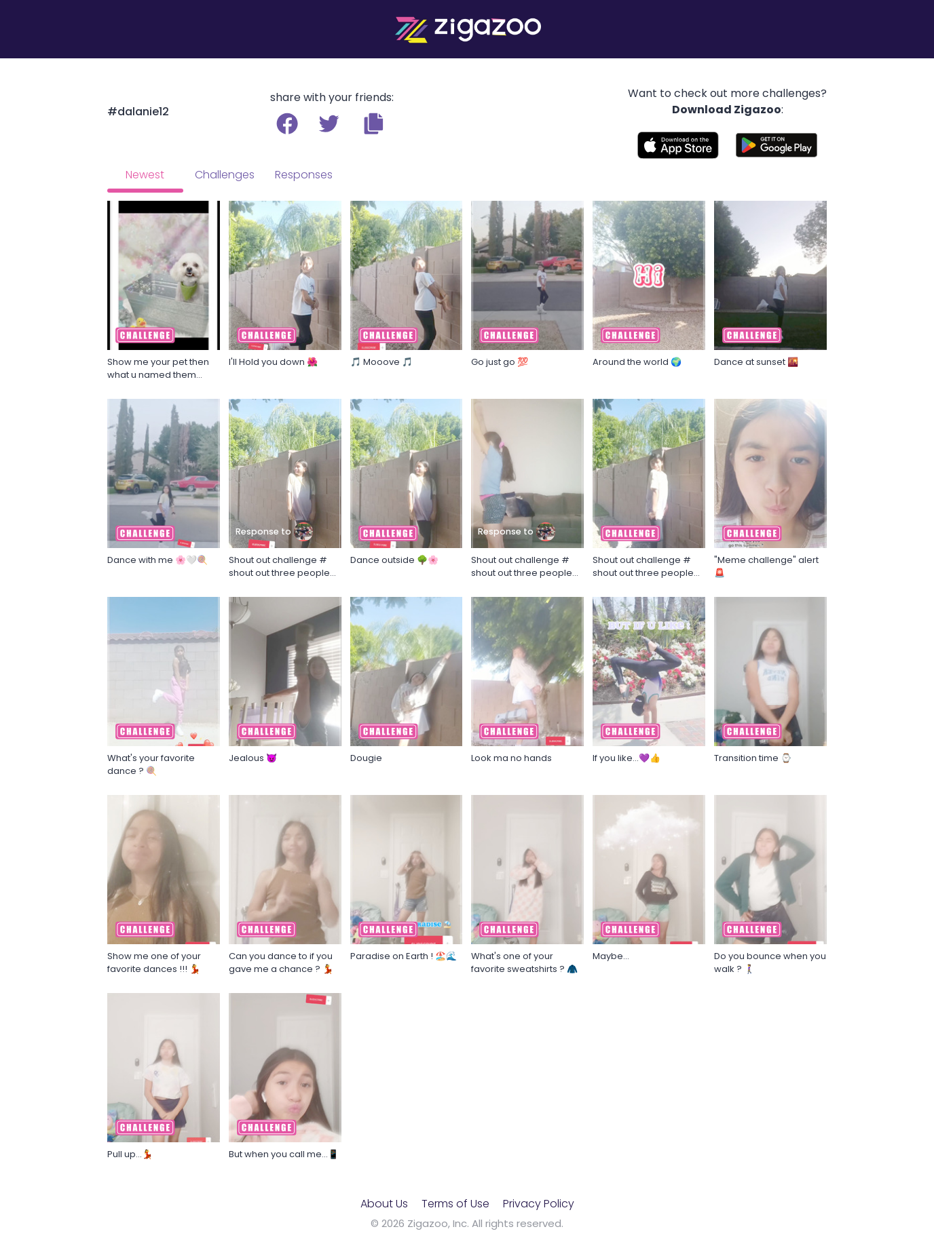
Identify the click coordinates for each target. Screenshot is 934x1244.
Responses (304, 174)
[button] (374, 123)
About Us (384, 1203)
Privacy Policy (538, 1203)
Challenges (225, 174)
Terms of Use (455, 1203)
